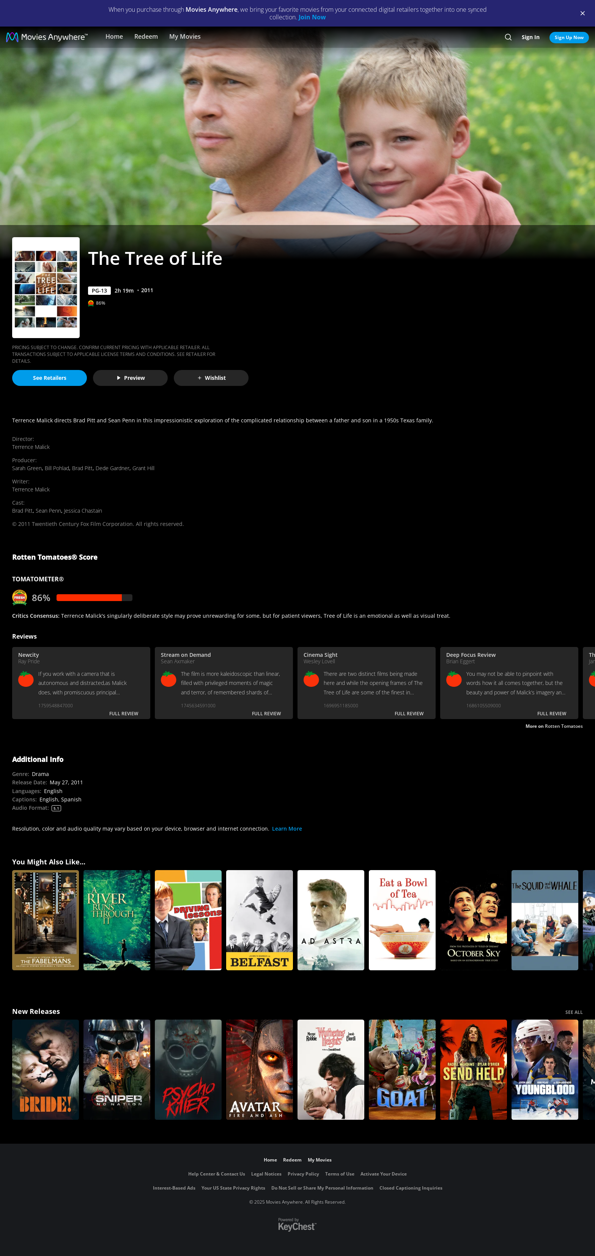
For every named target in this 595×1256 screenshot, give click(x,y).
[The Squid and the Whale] (545, 920)
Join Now (312, 17)
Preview (130, 377)
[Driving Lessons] (188, 920)
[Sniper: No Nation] (116, 1070)
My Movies (185, 36)
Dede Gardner (112, 468)
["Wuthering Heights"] (331, 1070)
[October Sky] (473, 920)
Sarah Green (27, 468)
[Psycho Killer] (188, 1070)
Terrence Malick (31, 446)
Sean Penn (48, 510)
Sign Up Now (569, 37)
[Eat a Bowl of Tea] (402, 920)
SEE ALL (574, 1012)
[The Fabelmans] (45, 920)
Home (114, 36)
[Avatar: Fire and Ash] (259, 1070)
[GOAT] (402, 1070)
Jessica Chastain (83, 510)
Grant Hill (143, 468)
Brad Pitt (82, 468)
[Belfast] (259, 920)
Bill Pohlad (57, 468)
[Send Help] (473, 1070)
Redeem (146, 36)
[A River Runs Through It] (116, 920)
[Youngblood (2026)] (545, 1070)
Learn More (287, 828)
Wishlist (211, 377)
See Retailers (49, 377)
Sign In (531, 37)
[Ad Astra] (331, 920)
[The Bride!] (45, 1070)
